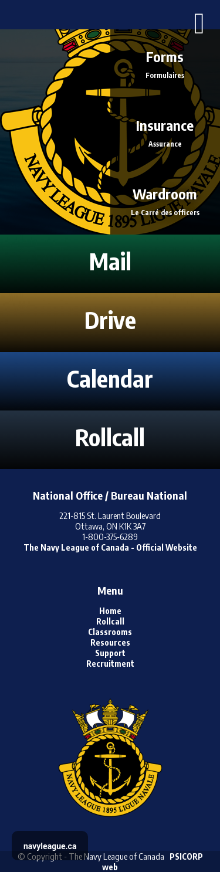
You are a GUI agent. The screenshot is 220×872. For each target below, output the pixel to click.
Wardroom (165, 200)
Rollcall (110, 621)
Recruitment (110, 664)
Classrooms (110, 632)
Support (110, 653)
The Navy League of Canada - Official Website (110, 547)
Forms (165, 63)
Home (110, 611)
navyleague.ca (49, 846)
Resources (110, 642)
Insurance (165, 132)
